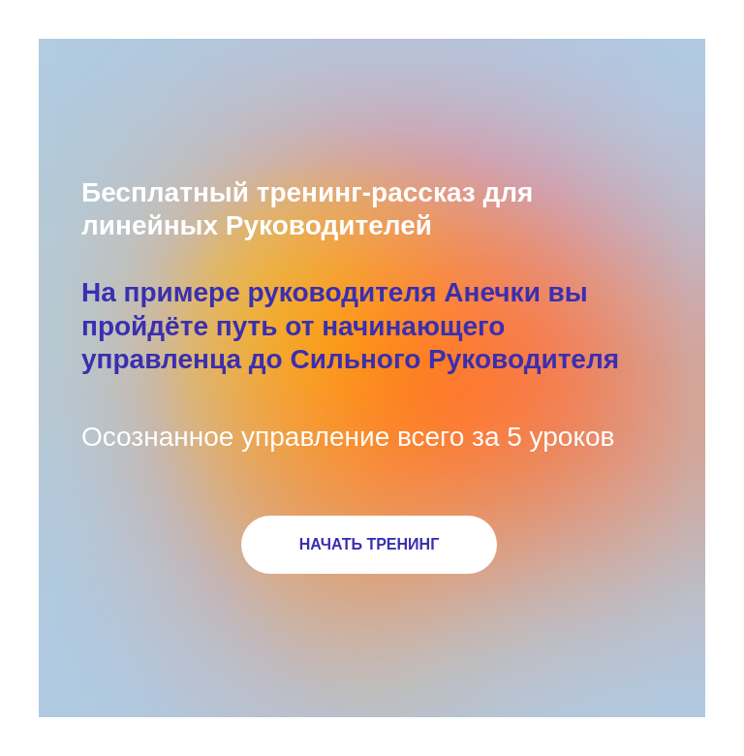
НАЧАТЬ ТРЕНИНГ (369, 544)
